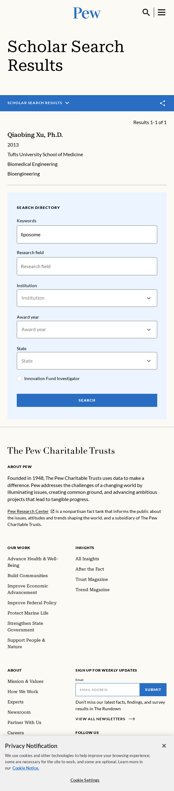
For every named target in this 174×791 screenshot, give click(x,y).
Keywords (26, 220)
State (21, 348)
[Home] (61, 450)
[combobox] (21, 297)
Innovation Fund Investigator (52, 378)
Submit (153, 689)
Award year (28, 317)
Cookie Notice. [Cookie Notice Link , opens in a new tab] (25, 770)
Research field (30, 252)
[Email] (108, 689)
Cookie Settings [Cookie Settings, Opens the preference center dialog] (85, 783)
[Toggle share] (163, 103)
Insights (85, 547)
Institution (27, 285)
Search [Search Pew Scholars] (87, 400)
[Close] (164, 748)
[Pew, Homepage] (87, 12)
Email (80, 679)
